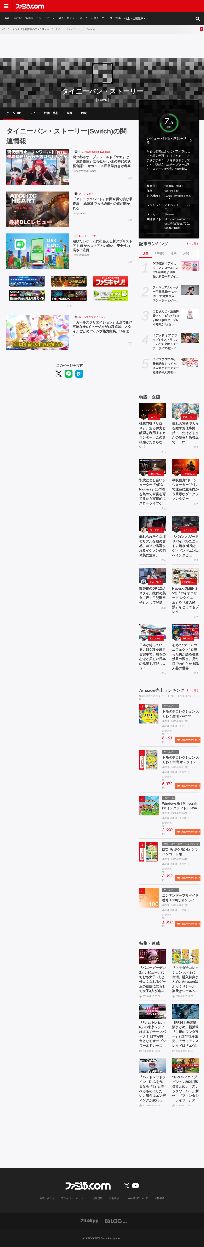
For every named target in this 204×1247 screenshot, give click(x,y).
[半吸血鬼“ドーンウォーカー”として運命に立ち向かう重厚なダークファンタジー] (185, 466)
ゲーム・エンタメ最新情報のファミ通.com (26, 29)
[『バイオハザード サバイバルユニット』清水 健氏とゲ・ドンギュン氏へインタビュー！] (185, 523)
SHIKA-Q (187, 638)
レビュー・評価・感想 (43, 113)
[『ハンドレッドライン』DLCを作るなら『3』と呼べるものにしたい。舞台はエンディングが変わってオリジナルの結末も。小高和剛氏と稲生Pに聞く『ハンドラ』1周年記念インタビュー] (152, 1065)
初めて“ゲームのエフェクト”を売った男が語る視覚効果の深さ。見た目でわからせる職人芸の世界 (185, 656)
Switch (29, 18)
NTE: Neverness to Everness (94, 151)
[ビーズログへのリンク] (116, 1220)
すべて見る (192, 243)
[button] (169, 233)
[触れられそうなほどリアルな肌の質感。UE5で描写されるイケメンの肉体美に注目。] (152, 523)
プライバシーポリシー (73, 1198)
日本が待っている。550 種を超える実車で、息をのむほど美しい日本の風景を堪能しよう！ (152, 656)
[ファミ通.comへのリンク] (30, 6)
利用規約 (98, 1198)
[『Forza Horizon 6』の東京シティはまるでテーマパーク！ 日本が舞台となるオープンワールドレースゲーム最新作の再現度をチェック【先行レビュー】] (152, 1011)
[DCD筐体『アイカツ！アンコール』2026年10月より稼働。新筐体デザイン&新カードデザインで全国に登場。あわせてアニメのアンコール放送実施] (190, 266)
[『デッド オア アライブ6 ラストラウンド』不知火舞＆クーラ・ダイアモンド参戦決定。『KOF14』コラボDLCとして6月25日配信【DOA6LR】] (190, 338)
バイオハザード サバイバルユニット (189, 530)
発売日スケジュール (70, 18)
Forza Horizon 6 (157, 638)
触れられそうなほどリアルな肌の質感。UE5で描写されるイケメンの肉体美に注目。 (152, 546)
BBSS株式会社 (81, 255)
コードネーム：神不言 (157, 530)
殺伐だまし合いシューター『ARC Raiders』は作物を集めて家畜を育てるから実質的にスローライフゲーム (152, 492)
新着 (7, 18)
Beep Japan (79, 213)
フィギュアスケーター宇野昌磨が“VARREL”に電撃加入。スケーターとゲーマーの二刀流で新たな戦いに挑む (166, 294)
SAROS (154, 417)
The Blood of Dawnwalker (189, 473)
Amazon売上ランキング (161, 690)
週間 (173, 253)
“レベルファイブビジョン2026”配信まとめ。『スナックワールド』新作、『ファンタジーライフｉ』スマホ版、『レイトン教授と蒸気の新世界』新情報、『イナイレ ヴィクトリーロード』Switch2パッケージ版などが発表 (185, 1089)
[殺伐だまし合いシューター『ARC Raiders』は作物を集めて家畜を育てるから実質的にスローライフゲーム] (152, 466)
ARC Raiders (157, 473)
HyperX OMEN (189, 582)
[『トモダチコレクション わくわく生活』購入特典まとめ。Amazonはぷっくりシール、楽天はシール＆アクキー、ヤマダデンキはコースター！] (185, 956)
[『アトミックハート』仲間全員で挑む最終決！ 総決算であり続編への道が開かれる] (37, 209)
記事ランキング (153, 244)
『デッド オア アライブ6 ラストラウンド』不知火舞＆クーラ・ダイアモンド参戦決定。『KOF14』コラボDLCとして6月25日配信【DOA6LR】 (166, 342)
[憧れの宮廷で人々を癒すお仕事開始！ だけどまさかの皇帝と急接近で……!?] (185, 410)
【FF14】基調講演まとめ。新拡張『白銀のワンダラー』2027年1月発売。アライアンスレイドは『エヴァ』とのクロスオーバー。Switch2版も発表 (185, 1034)
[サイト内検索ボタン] (198, 18)
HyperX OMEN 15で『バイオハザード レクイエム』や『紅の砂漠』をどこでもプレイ (185, 600)
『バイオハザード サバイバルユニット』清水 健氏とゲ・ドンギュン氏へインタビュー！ (185, 546)
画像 (69, 113)
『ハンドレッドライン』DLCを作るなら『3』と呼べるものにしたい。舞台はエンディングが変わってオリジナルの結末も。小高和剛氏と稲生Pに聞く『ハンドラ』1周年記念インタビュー (152, 1089)
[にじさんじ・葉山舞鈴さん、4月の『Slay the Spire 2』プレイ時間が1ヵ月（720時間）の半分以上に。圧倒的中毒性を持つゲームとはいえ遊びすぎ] (190, 314)
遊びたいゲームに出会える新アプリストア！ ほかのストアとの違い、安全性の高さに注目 (102, 245)
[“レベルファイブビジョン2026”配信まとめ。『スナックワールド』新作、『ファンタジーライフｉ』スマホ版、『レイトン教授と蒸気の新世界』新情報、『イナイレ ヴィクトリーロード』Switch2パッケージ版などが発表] (185, 1065)
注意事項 (114, 1198)
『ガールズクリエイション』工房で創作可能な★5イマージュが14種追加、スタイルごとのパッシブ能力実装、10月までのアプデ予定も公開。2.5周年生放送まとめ (102, 327)
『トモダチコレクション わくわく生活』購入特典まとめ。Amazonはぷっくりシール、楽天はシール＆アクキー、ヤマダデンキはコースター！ (185, 979)
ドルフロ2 (155, 582)
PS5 (38, 18)
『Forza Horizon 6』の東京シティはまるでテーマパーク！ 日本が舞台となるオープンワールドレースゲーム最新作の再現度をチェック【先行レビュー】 (152, 1034)
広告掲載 (159, 1198)
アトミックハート (88, 194)
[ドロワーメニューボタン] (6, 6)
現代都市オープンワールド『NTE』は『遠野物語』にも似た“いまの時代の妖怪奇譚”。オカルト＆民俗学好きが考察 (102, 161)
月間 (186, 253)
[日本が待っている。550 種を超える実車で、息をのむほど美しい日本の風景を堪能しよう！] (152, 631)
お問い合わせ (47, 1198)
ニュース (107, 18)
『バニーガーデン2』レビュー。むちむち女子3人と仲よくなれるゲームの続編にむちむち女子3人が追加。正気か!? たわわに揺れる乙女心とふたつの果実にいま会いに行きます (152, 979)
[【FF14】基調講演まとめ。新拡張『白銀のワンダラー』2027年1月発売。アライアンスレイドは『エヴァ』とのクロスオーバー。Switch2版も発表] (185, 1011)
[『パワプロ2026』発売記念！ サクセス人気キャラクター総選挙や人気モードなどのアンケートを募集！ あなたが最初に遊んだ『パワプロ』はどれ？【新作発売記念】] (190, 362)
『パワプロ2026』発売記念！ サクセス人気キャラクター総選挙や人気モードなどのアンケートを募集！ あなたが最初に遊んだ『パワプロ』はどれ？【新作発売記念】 (166, 366)
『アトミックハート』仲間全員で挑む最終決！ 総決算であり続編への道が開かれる (102, 203)
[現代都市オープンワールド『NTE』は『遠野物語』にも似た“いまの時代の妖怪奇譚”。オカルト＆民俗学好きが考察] (37, 167)
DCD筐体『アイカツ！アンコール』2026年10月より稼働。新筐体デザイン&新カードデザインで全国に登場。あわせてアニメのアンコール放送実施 (166, 270)
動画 (118, 18)
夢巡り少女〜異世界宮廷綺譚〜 (189, 417)
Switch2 (17, 18)
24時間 (159, 253)
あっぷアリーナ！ (88, 235)
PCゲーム (50, 18)
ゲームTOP (13, 113)
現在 (145, 253)
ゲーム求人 (92, 18)
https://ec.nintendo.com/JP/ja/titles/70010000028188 (177, 224)
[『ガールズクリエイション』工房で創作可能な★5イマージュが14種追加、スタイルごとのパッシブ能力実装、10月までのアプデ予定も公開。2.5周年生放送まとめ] (37, 332)
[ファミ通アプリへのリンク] (89, 1220)
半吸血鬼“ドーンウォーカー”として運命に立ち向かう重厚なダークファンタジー (185, 489)
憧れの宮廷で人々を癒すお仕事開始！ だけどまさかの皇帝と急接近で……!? (185, 433)
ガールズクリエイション (92, 317)
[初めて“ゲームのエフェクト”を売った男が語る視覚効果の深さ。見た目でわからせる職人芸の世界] (185, 631)
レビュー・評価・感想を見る (166, 140)
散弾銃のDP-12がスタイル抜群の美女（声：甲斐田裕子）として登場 (152, 595)
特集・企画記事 (134, 18)
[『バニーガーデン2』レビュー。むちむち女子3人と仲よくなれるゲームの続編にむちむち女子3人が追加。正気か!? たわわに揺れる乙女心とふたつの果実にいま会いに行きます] (152, 956)
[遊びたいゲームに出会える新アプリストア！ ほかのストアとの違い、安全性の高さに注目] (37, 251)
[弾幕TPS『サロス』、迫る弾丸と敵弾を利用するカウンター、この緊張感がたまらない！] (152, 410)
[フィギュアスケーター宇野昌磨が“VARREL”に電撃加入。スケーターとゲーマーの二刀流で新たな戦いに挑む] (190, 290)
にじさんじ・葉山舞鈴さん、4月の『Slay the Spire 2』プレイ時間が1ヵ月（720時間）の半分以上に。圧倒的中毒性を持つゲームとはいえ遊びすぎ (166, 318)
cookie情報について (137, 1198)
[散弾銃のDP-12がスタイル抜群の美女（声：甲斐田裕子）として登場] (152, 575)
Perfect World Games (84, 171)
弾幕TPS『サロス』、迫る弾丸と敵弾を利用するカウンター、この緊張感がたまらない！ (152, 435)
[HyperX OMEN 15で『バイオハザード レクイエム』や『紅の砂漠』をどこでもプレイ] (185, 575)
